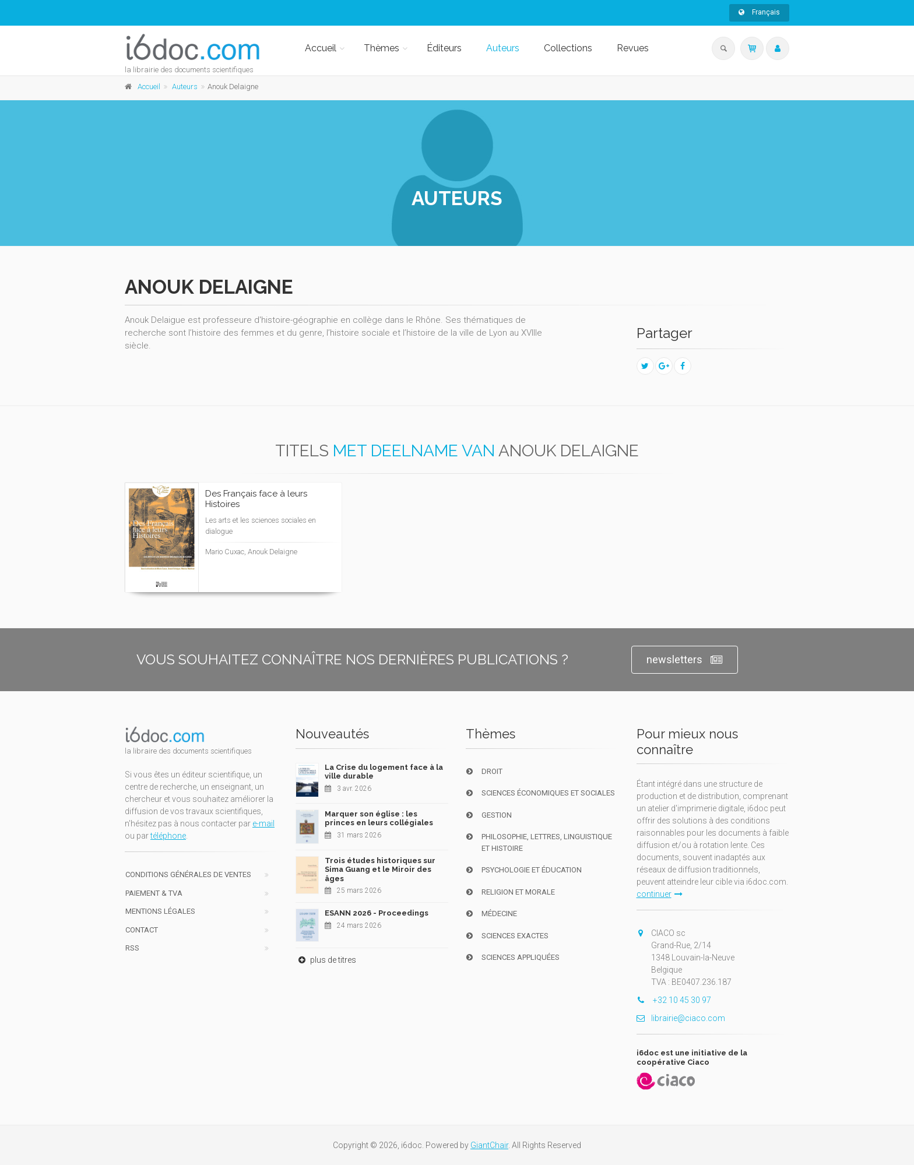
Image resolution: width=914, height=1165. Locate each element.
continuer (660, 894)
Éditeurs (444, 48)
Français (759, 12)
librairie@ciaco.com (681, 1018)
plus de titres (326, 960)
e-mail (263, 823)
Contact (141, 929)
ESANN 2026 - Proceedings (376, 913)
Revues (633, 48)
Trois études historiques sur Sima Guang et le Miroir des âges (380, 869)
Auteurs (502, 48)
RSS (132, 948)
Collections (568, 48)
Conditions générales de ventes (188, 874)
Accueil (320, 48)
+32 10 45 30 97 (674, 1000)
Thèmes (381, 48)
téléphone (168, 835)
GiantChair (489, 1145)
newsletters (684, 660)
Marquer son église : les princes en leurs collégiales (379, 818)
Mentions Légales (160, 911)
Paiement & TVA (153, 893)
